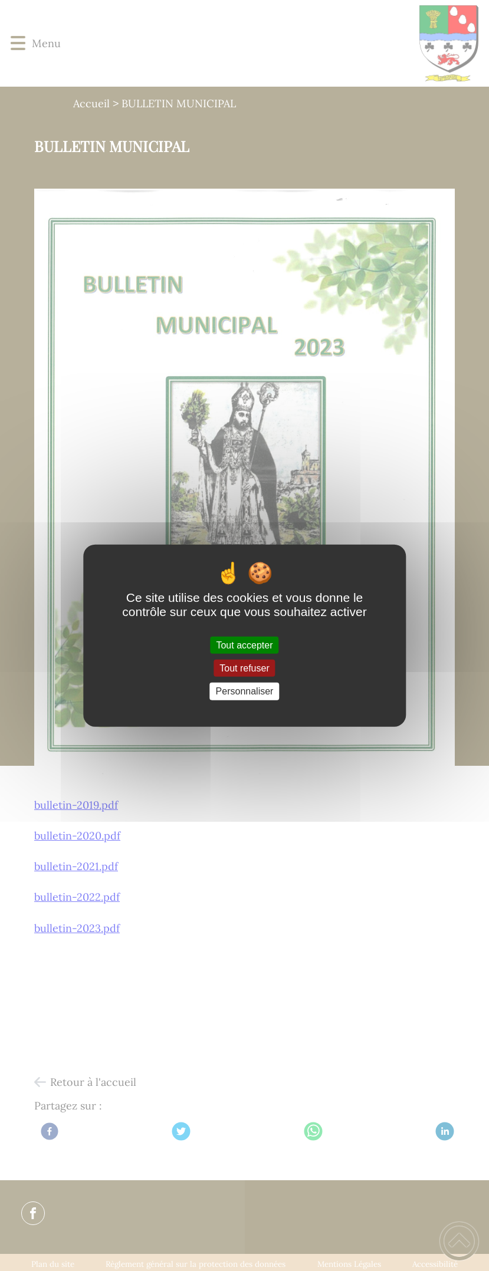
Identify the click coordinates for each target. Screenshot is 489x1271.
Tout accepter (244, 645)
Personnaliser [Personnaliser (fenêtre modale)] (245, 691)
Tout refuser (244, 668)
